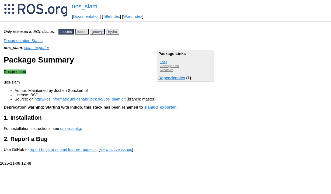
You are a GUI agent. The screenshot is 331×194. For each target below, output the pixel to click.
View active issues (116, 149)
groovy (97, 32)
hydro (112, 32)
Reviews (166, 70)
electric (66, 32)
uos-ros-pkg (70, 128)
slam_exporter (36, 48)
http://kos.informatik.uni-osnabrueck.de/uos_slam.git (80, 99)
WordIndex (132, 16)
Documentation (86, 16)
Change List (169, 66)
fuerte (81, 32)
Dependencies (171, 78)
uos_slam (84, 6)
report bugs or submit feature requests (63, 149)
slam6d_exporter (160, 107)
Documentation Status (23, 41)
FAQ (163, 62)
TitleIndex (111, 16)
